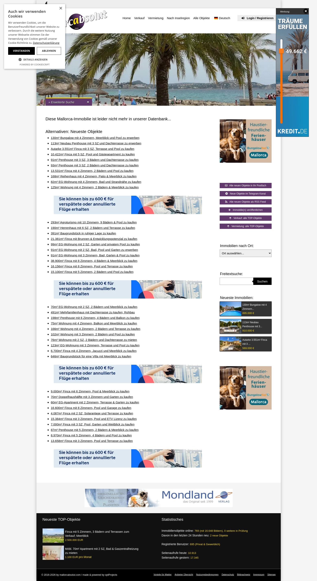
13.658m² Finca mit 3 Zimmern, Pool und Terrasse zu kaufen (92, 441)
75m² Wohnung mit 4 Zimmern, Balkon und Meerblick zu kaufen (94, 323)
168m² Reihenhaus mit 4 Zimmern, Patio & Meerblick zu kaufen (94, 176)
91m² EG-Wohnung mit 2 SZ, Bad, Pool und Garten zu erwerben (94, 250)
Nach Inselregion (178, 18)
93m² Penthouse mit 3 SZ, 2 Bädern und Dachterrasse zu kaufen (95, 165)
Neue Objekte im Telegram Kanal (245, 193)
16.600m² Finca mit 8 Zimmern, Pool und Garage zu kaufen (91, 408)
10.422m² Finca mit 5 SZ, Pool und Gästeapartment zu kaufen (93, 154)
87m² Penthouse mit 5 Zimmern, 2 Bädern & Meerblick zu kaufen (95, 430)
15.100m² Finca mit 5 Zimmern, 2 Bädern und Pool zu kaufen (92, 271)
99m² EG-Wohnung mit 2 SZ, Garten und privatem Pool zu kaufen (95, 244)
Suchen (262, 281)
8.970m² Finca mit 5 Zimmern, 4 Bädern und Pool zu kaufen (91, 435)
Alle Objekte (201, 18)
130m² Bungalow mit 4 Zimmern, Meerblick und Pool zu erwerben (95, 137)
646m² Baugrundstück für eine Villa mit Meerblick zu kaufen (91, 356)
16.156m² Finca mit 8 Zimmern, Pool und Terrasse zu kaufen (92, 266)
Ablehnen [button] (49, 51)
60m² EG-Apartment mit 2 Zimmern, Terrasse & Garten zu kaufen (95, 402)
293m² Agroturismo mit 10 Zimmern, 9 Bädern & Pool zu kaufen (94, 222)
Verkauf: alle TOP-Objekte (245, 218)
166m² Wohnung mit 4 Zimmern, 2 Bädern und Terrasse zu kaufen (95, 329)
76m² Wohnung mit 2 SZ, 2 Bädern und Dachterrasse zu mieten (94, 340)
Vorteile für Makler (163, 574)
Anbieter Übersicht (184, 574)
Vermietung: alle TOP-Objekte (245, 226)
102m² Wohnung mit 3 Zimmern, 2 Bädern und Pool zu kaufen (93, 334)
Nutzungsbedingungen (207, 574)
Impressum (258, 574)
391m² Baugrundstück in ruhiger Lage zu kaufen (83, 233)
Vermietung (155, 18)
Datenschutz (228, 574)
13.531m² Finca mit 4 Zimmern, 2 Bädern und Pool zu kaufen (92, 170)
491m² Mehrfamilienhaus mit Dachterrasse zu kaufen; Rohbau (93, 312)
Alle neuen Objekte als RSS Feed (245, 201)
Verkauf (139, 18)
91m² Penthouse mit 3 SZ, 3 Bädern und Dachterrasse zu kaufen (95, 159)
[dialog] (34, 36)
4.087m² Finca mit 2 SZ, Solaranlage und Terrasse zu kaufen (92, 413)
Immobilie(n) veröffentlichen (245, 210)
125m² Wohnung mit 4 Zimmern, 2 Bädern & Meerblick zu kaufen (95, 187)
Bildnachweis (243, 574)
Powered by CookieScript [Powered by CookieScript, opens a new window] (35, 64)
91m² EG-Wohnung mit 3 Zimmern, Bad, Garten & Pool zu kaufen (95, 255)
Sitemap (271, 574)
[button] (34, 59)
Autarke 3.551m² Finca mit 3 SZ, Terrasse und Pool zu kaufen (92, 148)
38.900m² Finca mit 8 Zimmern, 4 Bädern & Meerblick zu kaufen (94, 260)
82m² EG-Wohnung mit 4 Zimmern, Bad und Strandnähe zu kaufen (96, 181)
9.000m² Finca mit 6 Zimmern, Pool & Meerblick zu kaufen (90, 391)
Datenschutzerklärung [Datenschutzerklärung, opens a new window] (46, 43)
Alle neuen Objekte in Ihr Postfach (245, 185)
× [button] (60, 8)
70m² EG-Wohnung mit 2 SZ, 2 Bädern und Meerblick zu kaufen (94, 307)
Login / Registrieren (257, 18)
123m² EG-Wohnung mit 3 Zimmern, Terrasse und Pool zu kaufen (95, 345)
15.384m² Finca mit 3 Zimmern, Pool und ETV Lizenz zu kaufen (94, 419)
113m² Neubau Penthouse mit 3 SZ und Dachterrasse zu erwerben (96, 143)
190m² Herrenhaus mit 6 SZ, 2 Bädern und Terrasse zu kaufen (93, 228)
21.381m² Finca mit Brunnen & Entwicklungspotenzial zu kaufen (94, 239)
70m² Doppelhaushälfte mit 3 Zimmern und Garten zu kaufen (92, 397)
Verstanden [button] (21, 51)
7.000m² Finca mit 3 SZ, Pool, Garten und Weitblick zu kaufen (93, 424)
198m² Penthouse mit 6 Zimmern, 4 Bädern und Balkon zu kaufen (95, 318)
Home (127, 18)
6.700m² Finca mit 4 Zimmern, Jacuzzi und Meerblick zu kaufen (94, 351)
